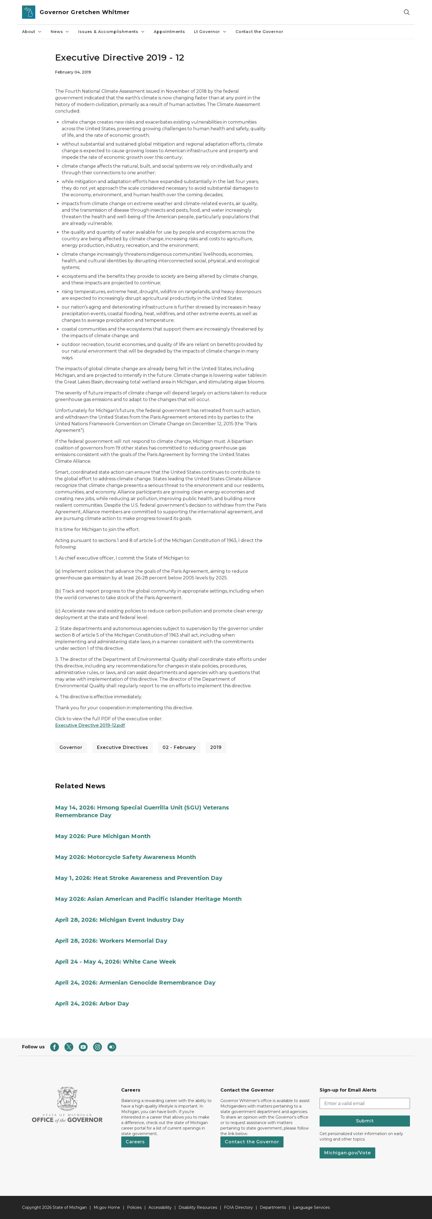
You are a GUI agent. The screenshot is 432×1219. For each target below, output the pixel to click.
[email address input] (365, 1103)
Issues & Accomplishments (111, 31)
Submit (365, 1120)
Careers (135, 1141)
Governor (71, 747)
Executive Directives (122, 747)
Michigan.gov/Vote (347, 1152)
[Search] (406, 12)
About (32, 31)
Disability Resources (198, 1207)
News (60, 31)
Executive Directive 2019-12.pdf (90, 725)
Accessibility (160, 1207)
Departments (273, 1207)
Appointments (169, 31)
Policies (134, 1207)
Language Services (311, 1207)
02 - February (179, 747)
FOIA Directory (238, 1207)
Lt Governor (210, 31)
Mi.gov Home (107, 1207)
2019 (216, 747)
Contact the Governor (259, 31)
